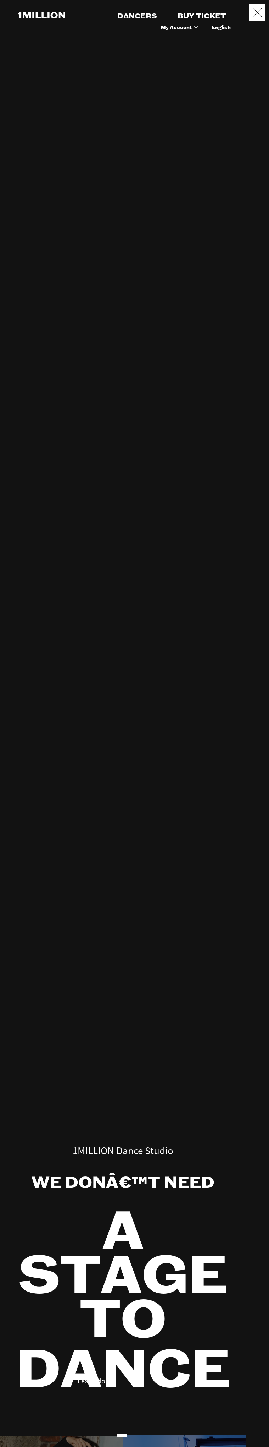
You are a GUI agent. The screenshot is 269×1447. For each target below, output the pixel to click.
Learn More (123, 1340)
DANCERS (137, 16)
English (221, 27)
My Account (180, 27)
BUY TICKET (202, 16)
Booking (257, 1406)
